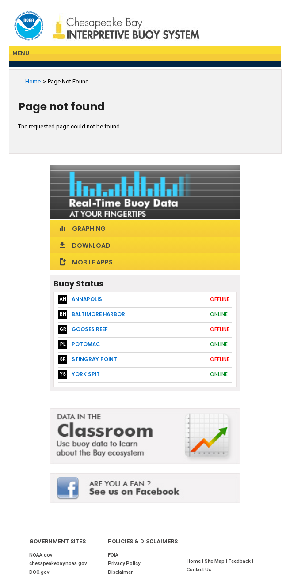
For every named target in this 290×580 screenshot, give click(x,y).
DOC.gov (39, 572)
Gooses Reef (89, 329)
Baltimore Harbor (98, 314)
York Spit (86, 374)
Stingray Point (94, 359)
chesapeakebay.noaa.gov (58, 563)
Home (33, 81)
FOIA (113, 555)
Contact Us (199, 569)
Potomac (86, 344)
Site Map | (217, 561)
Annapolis (87, 299)
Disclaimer (120, 572)
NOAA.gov (41, 555)
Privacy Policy (124, 563)
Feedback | (242, 561)
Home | (196, 561)
